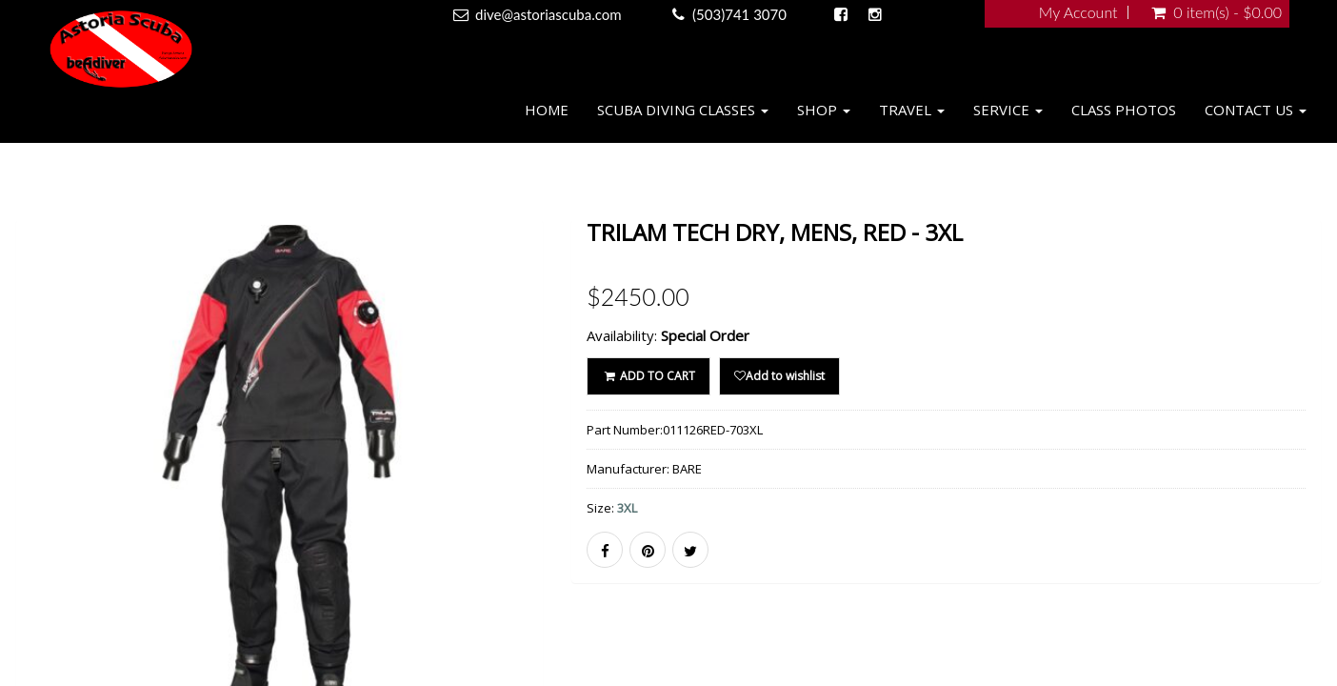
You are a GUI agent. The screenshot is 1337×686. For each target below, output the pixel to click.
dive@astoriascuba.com (548, 14)
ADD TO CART (648, 376)
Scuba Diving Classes (682, 109)
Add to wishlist (779, 376)
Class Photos (1123, 109)
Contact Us (1256, 109)
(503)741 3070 (739, 14)
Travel (912, 109)
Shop (823, 109)
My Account (1078, 12)
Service (1008, 109)
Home (547, 109)
